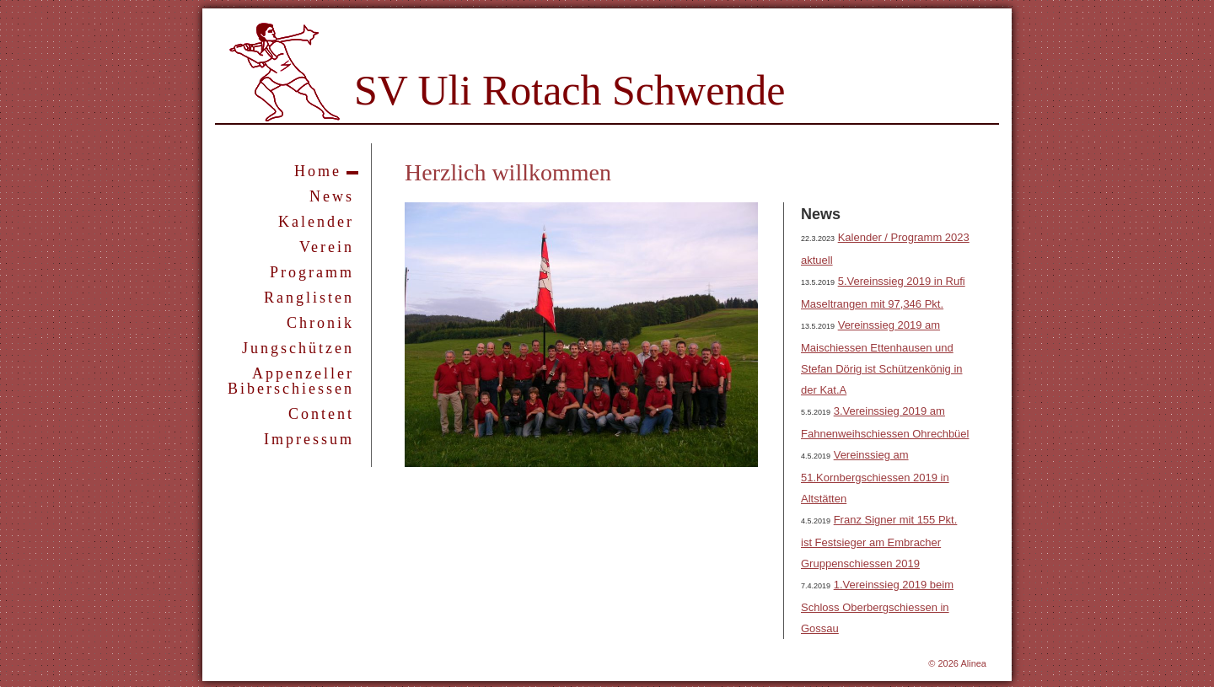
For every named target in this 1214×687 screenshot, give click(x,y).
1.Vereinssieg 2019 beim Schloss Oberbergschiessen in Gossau (877, 606)
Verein (326, 247)
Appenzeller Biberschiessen (291, 381)
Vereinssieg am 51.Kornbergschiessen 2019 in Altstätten (875, 476)
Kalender (316, 221)
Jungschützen (298, 348)
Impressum (309, 439)
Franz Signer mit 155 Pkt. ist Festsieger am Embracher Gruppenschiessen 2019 (879, 541)
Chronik (320, 322)
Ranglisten (309, 297)
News (331, 196)
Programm (312, 272)
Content (321, 413)
